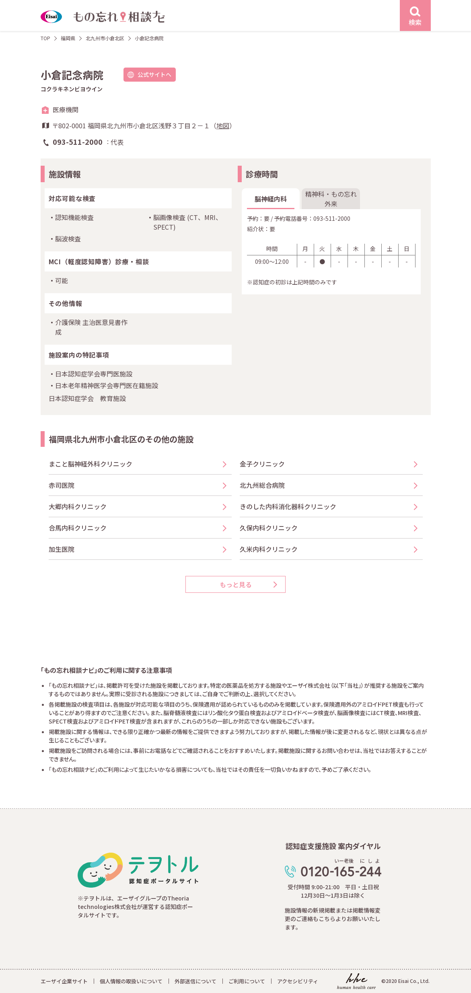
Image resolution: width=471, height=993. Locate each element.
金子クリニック (262, 464)
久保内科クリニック (269, 527)
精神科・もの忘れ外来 (331, 198)
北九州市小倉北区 (105, 38)
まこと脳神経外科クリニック (90, 464)
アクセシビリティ (297, 981)
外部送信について (195, 981)
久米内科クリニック (269, 549)
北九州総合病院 (262, 485)
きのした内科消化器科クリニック (288, 506)
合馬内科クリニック (78, 527)
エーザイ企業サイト (64, 981)
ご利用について (246, 981)
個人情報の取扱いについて (131, 981)
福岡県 (68, 38)
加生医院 (61, 549)
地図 (222, 125)
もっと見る (236, 584)
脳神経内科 (271, 199)
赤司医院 (61, 485)
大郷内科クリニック (78, 506)
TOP (45, 38)
